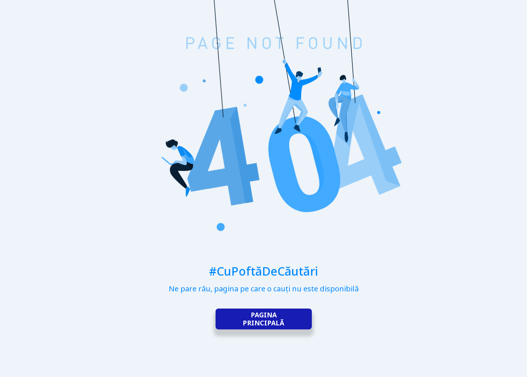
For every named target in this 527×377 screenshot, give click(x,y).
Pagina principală (263, 319)
